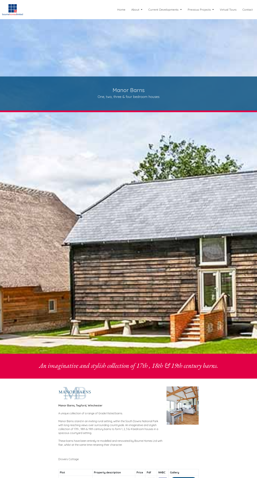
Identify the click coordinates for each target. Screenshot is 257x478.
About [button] (135, 9)
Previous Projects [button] (200, 9)
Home (121, 9)
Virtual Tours (228, 9)
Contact (247, 9)
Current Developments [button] (163, 9)
